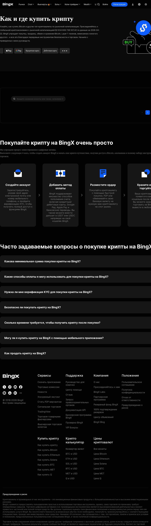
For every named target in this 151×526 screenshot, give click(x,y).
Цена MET (99, 473)
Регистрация (119, 4)
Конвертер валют (75, 448)
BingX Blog (99, 422)
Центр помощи (74, 389)
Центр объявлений (104, 417)
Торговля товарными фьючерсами (49, 418)
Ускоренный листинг (49, 396)
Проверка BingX (74, 422)
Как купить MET (46, 469)
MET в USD (72, 473)
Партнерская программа (101, 398)
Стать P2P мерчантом (49, 401)
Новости (42, 392)
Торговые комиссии (48, 387)
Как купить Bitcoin (47, 450)
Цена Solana (100, 463)
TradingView (44, 411)
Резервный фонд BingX (106, 404)
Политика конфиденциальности (133, 391)
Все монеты (100, 448)
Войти (105, 4)
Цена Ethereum (101, 458)
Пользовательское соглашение (132, 383)
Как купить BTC (46, 464)
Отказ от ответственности (131, 398)
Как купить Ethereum (49, 454)
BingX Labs (99, 392)
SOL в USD (71, 463)
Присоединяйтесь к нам (107, 387)
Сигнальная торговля (49, 406)
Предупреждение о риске (132, 406)
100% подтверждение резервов (105, 411)
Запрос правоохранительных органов (77, 402)
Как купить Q (45, 474)
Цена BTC (99, 468)
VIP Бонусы (72, 427)
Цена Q (97, 478)
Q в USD (70, 478)
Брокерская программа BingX (78, 416)
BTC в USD (71, 453)
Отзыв (69, 394)
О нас (97, 382)
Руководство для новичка (75, 383)
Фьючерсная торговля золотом (50, 425)
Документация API (76, 410)
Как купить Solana (47, 459)
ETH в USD (71, 458)
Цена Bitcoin (100, 453)
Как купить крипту (48, 445)
